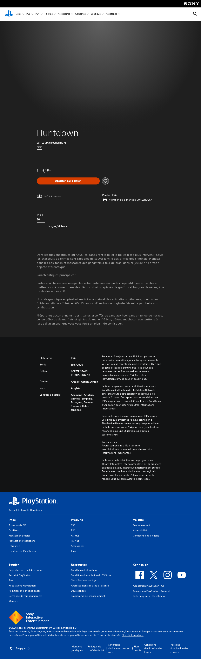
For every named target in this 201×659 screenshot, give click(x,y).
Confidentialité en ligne (146, 535)
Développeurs (79, 590)
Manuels (13, 601)
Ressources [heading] (79, 564)
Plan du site (137, 648)
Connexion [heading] (140, 564)
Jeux (18, 14)
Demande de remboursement (25, 596)
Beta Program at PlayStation (149, 596)
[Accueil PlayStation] (9, 14)
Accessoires (64, 14)
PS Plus (49, 14)
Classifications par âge (83, 580)
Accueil (13, 510)
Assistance (111, 14)
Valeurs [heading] (138, 520)
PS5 (28, 14)
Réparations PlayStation (22, 585)
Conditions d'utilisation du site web (118, 648)
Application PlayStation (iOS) (149, 586)
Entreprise (14, 546)
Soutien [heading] (14, 564)
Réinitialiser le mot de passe (25, 590)
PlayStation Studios (20, 535)
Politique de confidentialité (96, 648)
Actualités (80, 14)
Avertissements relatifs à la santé (121, 445)
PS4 (37, 14)
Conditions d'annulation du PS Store (91, 575)
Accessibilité (140, 530)
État (11, 580)
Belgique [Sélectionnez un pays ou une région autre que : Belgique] (20, 648)
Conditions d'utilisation (84, 570)
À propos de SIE (17, 525)
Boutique (96, 14)
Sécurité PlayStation (20, 575)
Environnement (141, 525)
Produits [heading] (77, 520)
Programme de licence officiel (88, 596)
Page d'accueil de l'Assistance (26, 570)
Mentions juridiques (77, 648)
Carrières (14, 530)
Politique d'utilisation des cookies (179, 648)
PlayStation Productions (22, 540)
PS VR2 (75, 535)
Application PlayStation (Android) (151, 591)
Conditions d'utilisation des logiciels (153, 648)
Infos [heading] (12, 520)
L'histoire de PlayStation (22, 551)
